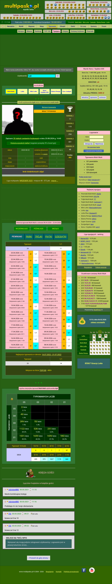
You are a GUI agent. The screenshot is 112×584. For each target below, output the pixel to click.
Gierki (73, 26)
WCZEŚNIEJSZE (22, 229)
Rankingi (38, 31)
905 (70, 157)
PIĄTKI (48, 236)
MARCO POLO (97, 216)
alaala (99, 194)
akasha (83, 255)
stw (87, 210)
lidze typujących (94, 180)
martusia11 (98, 202)
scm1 (98, 227)
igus (91, 224)
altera (94, 219)
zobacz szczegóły (98, 322)
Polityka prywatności (71, 572)
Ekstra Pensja (101, 22)
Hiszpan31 (93, 213)
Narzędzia (10, 26)
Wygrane (31, 26)
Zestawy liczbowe (77, 31)
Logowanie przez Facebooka (93, 151)
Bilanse (29, 31)
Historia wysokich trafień (20, 143)
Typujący (56, 31)
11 (81, 247)
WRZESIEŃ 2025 (26, 181)
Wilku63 (83, 258)
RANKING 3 (70, 131)
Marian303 (84, 238)
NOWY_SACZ (85, 241)
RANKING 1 (70, 116)
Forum (104, 26)
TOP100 (43, 370)
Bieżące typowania (49, 107)
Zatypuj (65, 31)
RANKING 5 (70, 138)
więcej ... (54, 181)
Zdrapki (62, 26)
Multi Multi (78, 22)
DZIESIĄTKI (60, 236)
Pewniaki (90, 31)
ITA (10, 514)
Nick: (94, 137)
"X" (95, 199)
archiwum (102, 97)
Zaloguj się (88, 144)
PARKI (29, 236)
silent (83, 244)
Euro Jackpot (67, 91)
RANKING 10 (70, 146)
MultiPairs (97, 310)
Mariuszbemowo (95, 208)
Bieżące (21, 31)
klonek (83, 250)
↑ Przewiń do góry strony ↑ (38, 558)
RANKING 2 (70, 123)
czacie (45, 154)
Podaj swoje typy (85, 177)
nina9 (99, 205)
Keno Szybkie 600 (45, 91)
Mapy (42, 26)
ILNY (94, 222)
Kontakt (58, 572)
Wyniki (21, 26)
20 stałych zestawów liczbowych (26, 138)
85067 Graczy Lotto (94, 363)
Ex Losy (83, 26)
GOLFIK (96, 196)
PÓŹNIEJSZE (38, 229)
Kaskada (93, 22)
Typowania (52, 26)
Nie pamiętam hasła (94, 147)
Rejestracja (99, 144)
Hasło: (94, 140)
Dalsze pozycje (101, 267)
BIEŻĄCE (55, 229)
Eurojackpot (83, 339)
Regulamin (88, 267)
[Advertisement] (56, 50)
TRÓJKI (38, 236)
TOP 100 (47, 31)
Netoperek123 (86, 252)
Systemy (94, 26)
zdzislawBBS (14, 490)
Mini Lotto (86, 22)
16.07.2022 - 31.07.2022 (51, 354)
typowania (93, 97)
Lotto (108, 22)
